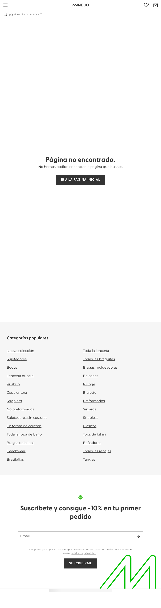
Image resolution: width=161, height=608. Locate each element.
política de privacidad (83, 553)
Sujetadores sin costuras (27, 418)
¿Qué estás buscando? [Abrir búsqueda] (22, 14)
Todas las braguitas (99, 359)
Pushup (13, 384)
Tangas (89, 460)
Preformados (94, 401)
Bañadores (92, 443)
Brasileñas (15, 460)
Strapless (14, 401)
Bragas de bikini (20, 443)
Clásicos (89, 426)
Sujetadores (17, 359)
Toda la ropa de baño (24, 435)
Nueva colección (20, 351)
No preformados (20, 409)
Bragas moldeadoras (100, 368)
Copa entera (17, 393)
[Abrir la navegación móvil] (5, 5)
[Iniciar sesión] (146, 5)
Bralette (89, 393)
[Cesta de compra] (155, 5)
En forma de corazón (24, 426)
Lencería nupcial (20, 376)
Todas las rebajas (97, 451)
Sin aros (89, 409)
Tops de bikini (94, 435)
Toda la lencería (96, 351)
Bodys (12, 368)
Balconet (90, 376)
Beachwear (16, 451)
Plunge (89, 384)
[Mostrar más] (98, 553)
